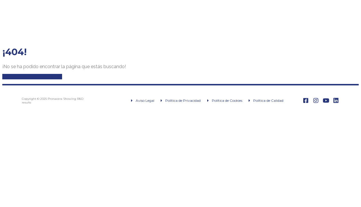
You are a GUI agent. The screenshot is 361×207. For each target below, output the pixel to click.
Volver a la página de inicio (32, 76)
